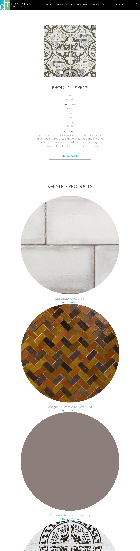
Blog (111, 5)
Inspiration (62, 5)
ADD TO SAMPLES (70, 155)
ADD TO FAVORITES (70, 302)
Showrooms (75, 5)
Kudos (96, 5)
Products (50, 5)
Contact (120, 5)
